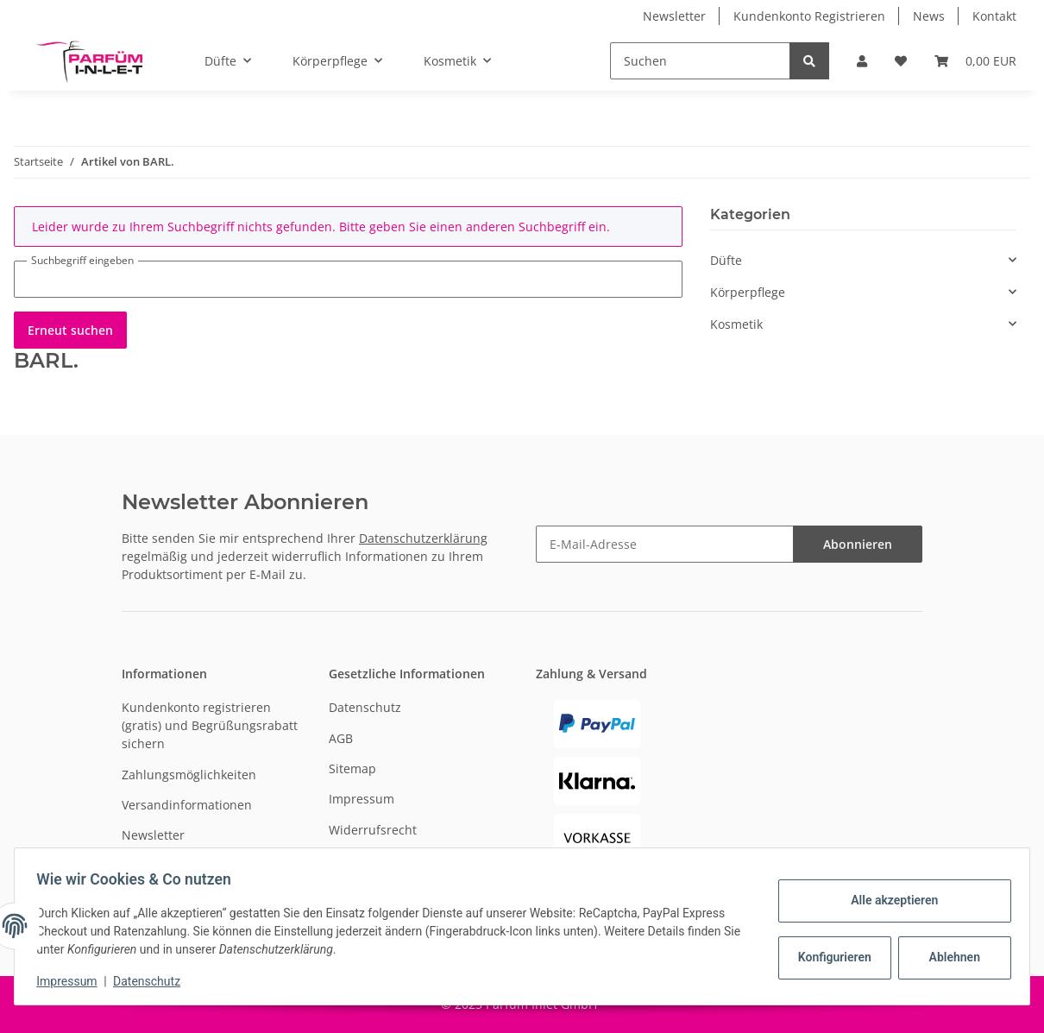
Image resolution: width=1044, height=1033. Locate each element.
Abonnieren (857, 544)
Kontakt (994, 16)
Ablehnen (948, 957)
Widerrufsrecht (373, 830)
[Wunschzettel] (901, 61)
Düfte (726, 260)
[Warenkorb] (975, 61)
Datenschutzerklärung (423, 538)
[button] (862, 61)
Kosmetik (736, 324)
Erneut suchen (70, 330)
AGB (341, 738)
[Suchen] (700, 60)
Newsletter (674, 16)
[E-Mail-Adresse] (665, 544)
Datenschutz (365, 707)
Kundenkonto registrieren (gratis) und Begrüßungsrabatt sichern (210, 725)
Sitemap (352, 768)
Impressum (361, 798)
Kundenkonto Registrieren (809, 16)
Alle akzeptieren (888, 900)
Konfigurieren (830, 957)
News (929, 16)
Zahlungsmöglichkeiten (189, 774)
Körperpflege (747, 292)
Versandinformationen (187, 805)
